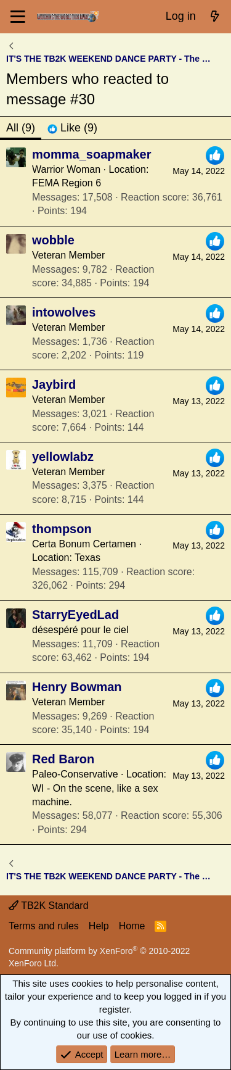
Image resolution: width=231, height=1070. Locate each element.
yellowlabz (63, 456)
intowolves (63, 312)
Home (132, 926)
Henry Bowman (77, 687)
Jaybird (54, 384)
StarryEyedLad (75, 614)
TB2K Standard (49, 905)
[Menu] (18, 16)
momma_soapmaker (91, 154)
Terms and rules (44, 926)
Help (99, 926)
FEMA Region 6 (66, 183)
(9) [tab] (20, 128)
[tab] (72, 128)
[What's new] (215, 17)
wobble (53, 240)
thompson (62, 529)
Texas (87, 557)
